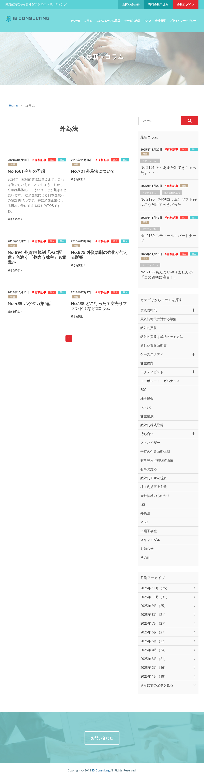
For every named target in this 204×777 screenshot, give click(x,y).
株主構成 (147, 416)
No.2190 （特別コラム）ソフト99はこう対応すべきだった (168, 202)
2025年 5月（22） (153, 641)
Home (75, 20)
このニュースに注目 (108, 20)
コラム (88, 20)
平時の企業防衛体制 (155, 451)
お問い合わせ (131, 4)
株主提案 (147, 363)
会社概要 (160, 20)
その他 (145, 557)
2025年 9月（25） (153, 605)
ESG (143, 389)
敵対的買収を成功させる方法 (161, 336)
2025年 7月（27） (153, 623)
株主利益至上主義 (153, 487)
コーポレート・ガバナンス (160, 381)
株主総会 (147, 398)
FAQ (147, 20)
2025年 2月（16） (153, 667)
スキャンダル (150, 540)
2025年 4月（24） (153, 650)
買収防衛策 (148, 310)
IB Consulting (101, 769)
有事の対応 (148, 469)
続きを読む (14, 219)
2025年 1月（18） (153, 676)
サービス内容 (132, 20)
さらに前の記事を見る (156, 685)
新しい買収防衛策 (153, 345)
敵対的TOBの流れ (153, 478)
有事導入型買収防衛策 (156, 460)
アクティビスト (150, 160)
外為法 (145, 513)
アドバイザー (150, 442)
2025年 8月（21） (153, 614)
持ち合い (147, 434)
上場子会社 (148, 531)
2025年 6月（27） (153, 632)
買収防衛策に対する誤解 (158, 319)
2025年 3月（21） (153, 658)
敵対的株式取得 (172, 192)
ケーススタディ (151, 354)
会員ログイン (185, 4)
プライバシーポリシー (183, 20)
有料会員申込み (158, 4)
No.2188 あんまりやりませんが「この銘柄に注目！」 (166, 274)
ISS (142, 504)
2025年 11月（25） (154, 588)
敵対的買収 (148, 328)
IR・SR (145, 407)
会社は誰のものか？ (155, 495)
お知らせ (147, 548)
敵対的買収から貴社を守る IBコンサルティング (36, 4)
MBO (144, 522)
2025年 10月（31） (154, 597)
